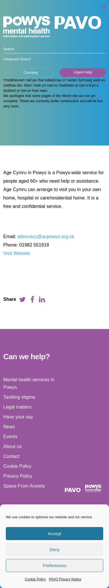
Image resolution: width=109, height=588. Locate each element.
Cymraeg (31, 73)
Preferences (54, 565)
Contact (11, 456)
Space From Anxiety (24, 485)
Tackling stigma (19, 397)
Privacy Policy (17, 476)
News (9, 426)
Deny (54, 549)
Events (10, 436)
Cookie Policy (35, 579)
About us (12, 446)
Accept (54, 533)
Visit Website (16, 253)
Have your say (18, 416)
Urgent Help (82, 72)
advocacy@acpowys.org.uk (45, 236)
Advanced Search (17, 59)
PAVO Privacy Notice (65, 579)
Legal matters (17, 406)
